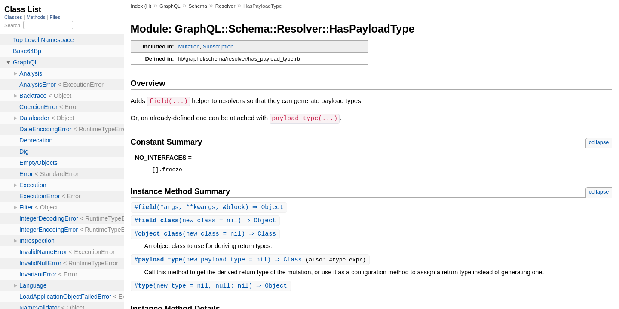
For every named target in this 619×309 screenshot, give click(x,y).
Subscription (218, 46)
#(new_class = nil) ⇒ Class (207, 235)
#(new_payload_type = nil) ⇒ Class (221, 262)
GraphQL (170, 6)
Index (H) (141, 6)
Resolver (225, 6)
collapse (599, 141)
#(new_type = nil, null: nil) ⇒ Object (212, 288)
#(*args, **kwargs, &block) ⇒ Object (210, 208)
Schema (197, 6)
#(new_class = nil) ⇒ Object (207, 222)
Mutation (189, 46)
